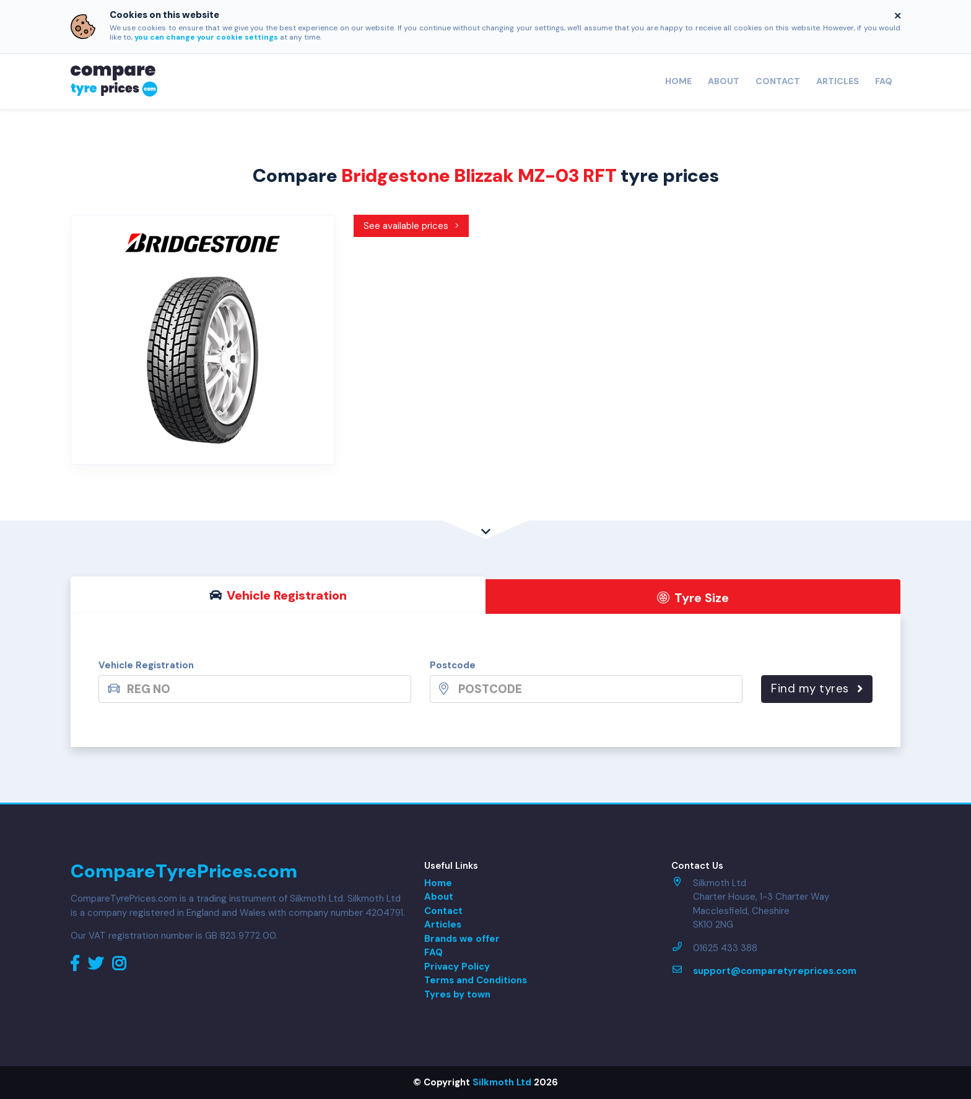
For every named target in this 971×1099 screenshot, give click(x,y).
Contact (777, 81)
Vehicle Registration (146, 665)
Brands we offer (462, 939)
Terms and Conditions (475, 980)
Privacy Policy (457, 966)
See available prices (411, 226)
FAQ (883, 81)
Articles (837, 81)
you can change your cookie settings (206, 37)
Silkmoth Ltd (501, 1082)
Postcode (453, 665)
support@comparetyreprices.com (774, 971)
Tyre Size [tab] (693, 598)
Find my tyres (817, 688)
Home (678, 81)
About (723, 81)
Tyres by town (457, 994)
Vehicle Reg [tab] (278, 595)
